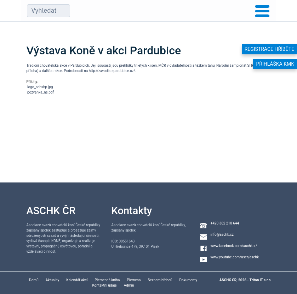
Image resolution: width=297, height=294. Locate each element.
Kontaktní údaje (104, 285)
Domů (34, 280)
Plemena (134, 280)
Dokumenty (188, 280)
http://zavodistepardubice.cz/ (112, 71)
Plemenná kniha (107, 280)
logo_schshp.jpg (40, 87)
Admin (129, 285)
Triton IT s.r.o (260, 280)
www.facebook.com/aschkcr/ (234, 246)
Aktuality (52, 280)
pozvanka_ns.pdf (40, 92)
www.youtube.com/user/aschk (235, 257)
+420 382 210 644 (225, 223)
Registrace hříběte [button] (269, 49)
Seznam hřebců (160, 280)
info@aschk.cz (222, 234)
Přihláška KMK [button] (275, 64)
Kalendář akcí (76, 280)
